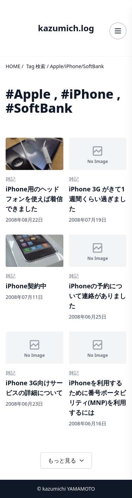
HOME (13, 66)
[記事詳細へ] (34, 180)
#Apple (28, 94)
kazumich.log (66, 28)
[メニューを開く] (117, 30)
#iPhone (87, 94)
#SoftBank (39, 108)
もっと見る (66, 460)
